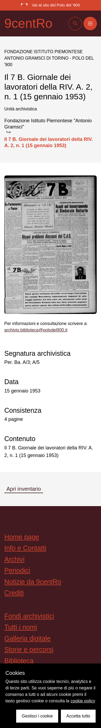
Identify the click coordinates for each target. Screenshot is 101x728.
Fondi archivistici (29, 616)
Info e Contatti (25, 548)
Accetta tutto (78, 716)
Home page (21, 537)
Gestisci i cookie (37, 716)
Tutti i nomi (20, 627)
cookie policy (83, 701)
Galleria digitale (27, 638)
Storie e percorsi (28, 649)
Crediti (14, 593)
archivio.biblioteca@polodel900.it (35, 330)
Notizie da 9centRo (32, 581)
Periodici (17, 570)
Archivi (14, 559)
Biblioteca (18, 661)
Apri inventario (23, 489)
